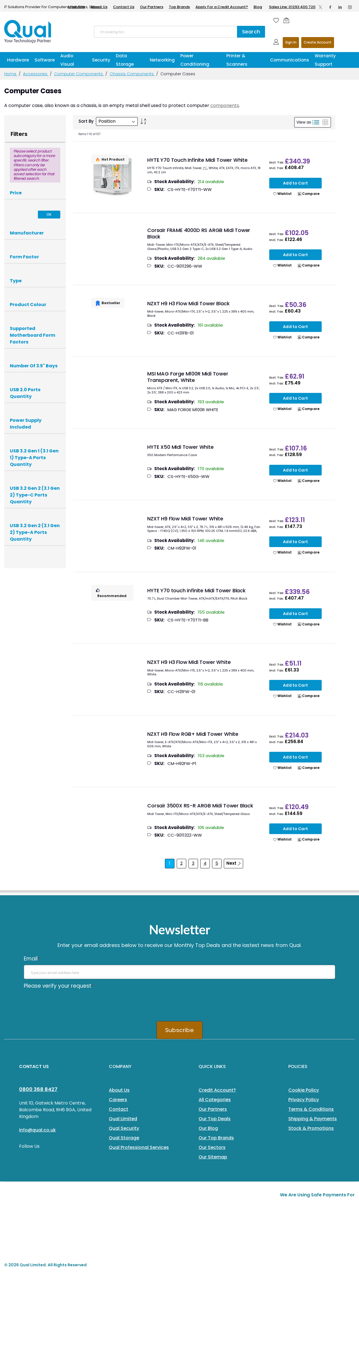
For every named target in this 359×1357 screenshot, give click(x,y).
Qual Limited (123, 1118)
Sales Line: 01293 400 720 (292, 7)
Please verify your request (58, 986)
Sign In (290, 42)
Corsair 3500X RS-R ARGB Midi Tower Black (200, 805)
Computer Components (79, 74)
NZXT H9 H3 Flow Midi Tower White (189, 662)
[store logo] (28, 31)
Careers (118, 1099)
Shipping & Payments (312, 1118)
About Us (99, 7)
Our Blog (208, 1128)
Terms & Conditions (311, 1109)
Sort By (86, 121)
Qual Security (124, 1128)
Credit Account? (217, 1090)
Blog (258, 7)
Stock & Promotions (311, 1128)
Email (32, 958)
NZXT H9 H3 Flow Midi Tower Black (188, 303)
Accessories (36, 74)
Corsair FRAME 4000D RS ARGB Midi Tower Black (198, 233)
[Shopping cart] (288, 20)
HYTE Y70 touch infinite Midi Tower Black (196, 590)
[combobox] (165, 32)
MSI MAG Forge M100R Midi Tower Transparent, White (187, 377)
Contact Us (123, 7)
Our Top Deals (215, 1118)
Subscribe (179, 1030)
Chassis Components (132, 74)
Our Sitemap (213, 1157)
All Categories (215, 1099)
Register (317, 42)
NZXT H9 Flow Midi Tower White (185, 518)
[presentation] (66, 1003)
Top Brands (179, 7)
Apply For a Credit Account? (221, 7)
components (224, 105)
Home (10, 74)
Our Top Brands (216, 1138)
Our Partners (151, 7)
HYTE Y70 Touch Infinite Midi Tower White (197, 159)
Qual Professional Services (139, 1147)
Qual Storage (124, 1138)
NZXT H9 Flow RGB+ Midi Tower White (192, 733)
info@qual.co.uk (37, 1130)
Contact (118, 1109)
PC (205, 168)
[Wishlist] (276, 20)
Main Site (76, 7)
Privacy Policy (303, 1099)
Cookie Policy (303, 1090)
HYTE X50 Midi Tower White (180, 446)
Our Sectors (212, 1147)
